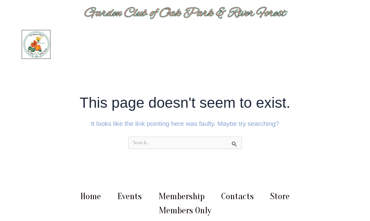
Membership (182, 196)
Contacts (237, 196)
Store (280, 196)
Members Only (185, 210)
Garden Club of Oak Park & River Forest (185, 13)
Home (90, 196)
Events (130, 196)
